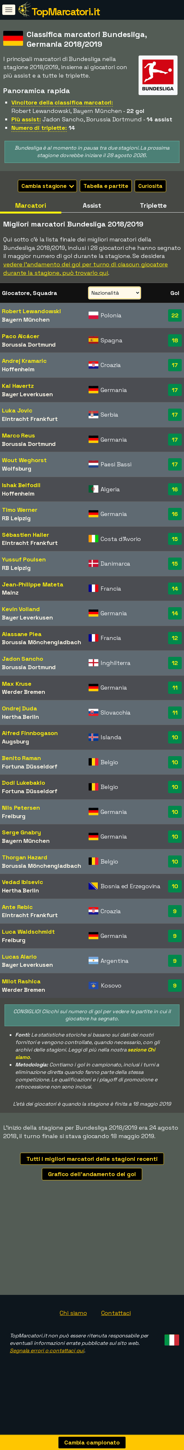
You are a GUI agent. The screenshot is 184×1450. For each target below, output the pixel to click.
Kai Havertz (18, 385)
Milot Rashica (21, 981)
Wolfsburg (16, 468)
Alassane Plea (22, 634)
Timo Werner (19, 509)
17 (175, 365)
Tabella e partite (105, 186)
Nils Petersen (21, 807)
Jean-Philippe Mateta (32, 584)
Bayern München (26, 319)
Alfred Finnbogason (30, 733)
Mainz (10, 592)
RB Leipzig (16, 518)
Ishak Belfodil (21, 485)
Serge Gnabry (21, 832)
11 (175, 687)
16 (175, 489)
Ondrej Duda (19, 708)
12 (175, 638)
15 (175, 539)
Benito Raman (21, 758)
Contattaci (116, 1324)
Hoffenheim (18, 369)
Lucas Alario (19, 956)
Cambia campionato (92, 1442)
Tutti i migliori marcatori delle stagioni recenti (92, 1158)
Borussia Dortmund (29, 344)
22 (174, 315)
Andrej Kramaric (24, 360)
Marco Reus (18, 435)
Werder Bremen (23, 691)
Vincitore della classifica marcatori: (62, 102)
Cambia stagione (47, 186)
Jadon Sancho (22, 658)
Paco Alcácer (20, 336)
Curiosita (150, 186)
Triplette (153, 205)
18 (175, 340)
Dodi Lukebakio (23, 782)
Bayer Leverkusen (27, 394)
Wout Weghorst (24, 460)
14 (175, 588)
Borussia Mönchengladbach (41, 642)
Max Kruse (16, 683)
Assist (92, 205)
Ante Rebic (17, 907)
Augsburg (15, 741)
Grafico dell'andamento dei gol (92, 1174)
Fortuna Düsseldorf (29, 766)
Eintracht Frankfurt (30, 419)
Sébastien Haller (25, 534)
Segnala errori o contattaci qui (47, 1361)
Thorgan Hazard (24, 857)
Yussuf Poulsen (24, 559)
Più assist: (26, 119)
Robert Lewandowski (31, 311)
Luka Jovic (17, 410)
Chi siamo (73, 1324)
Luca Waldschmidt (28, 931)
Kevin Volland (21, 609)
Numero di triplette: (39, 127)
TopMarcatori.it (65, 11)
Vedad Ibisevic (22, 882)
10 (175, 737)
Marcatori (30, 205)
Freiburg (14, 816)
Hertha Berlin (20, 716)
